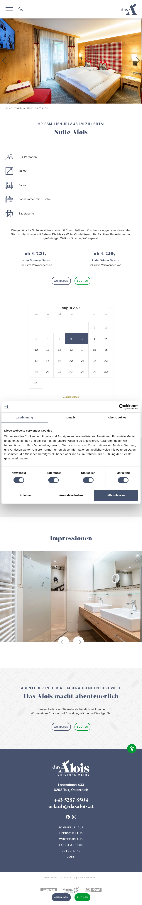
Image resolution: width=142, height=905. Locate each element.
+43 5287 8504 (71, 800)
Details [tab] (71, 417)
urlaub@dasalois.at (71, 806)
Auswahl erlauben (71, 495)
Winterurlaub (71, 839)
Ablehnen (26, 495)
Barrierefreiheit (88, 877)
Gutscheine (71, 850)
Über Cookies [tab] (117, 417)
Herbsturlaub (71, 833)
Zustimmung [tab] (24, 417)
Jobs (71, 856)
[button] (4, 61)
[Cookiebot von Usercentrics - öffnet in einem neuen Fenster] (121, 407)
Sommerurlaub (71, 827)
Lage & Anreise (71, 844)
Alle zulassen (116, 495)
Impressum (50, 877)
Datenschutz (67, 877)
